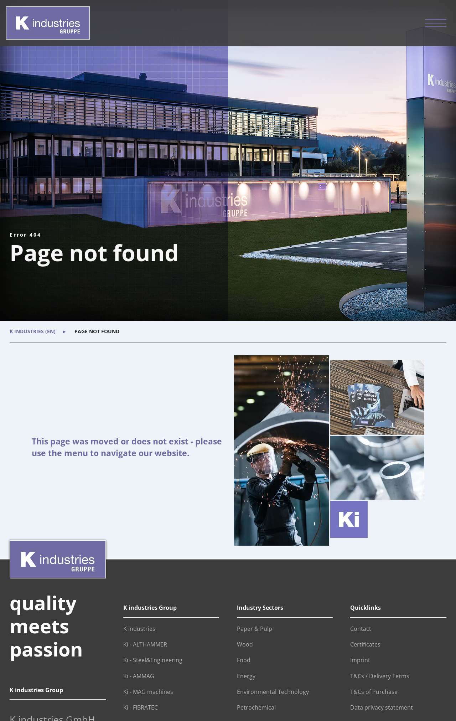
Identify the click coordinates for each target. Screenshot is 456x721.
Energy (246, 676)
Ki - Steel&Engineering (152, 660)
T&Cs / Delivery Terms (379, 676)
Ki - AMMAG (138, 676)
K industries (139, 629)
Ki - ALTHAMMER (145, 644)
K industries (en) (33, 331)
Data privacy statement (381, 707)
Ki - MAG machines (148, 692)
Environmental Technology (273, 692)
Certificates (365, 644)
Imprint (360, 660)
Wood (245, 644)
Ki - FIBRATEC (140, 707)
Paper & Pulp (254, 629)
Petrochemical (256, 707)
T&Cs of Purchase (374, 692)
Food (243, 660)
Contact (360, 629)
